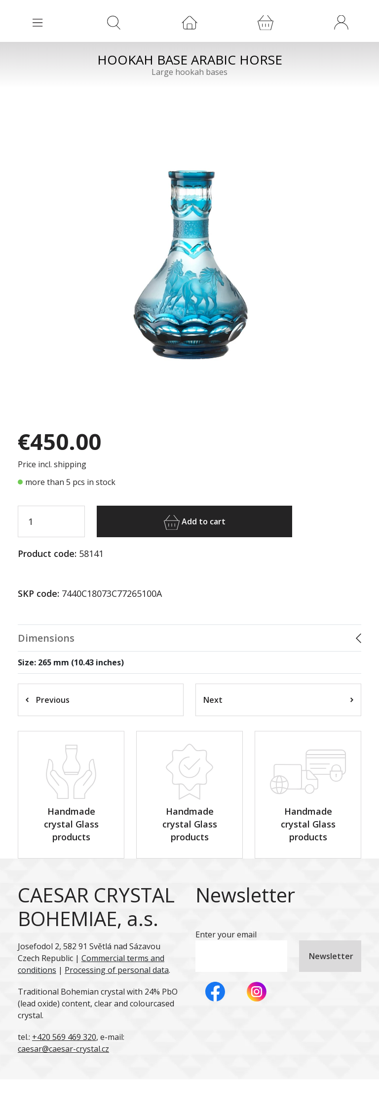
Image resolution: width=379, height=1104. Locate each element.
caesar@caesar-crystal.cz (63, 1048)
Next (278, 700)
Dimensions (46, 638)
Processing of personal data (117, 970)
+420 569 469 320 (64, 1037)
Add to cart (195, 522)
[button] (341, 22)
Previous (48, 700)
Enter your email (226, 934)
